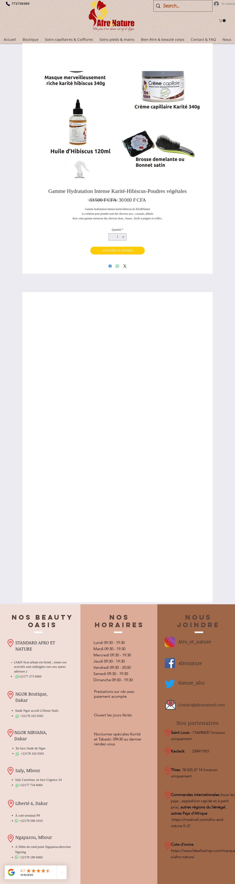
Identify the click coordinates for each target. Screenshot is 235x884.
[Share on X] (125, 266)
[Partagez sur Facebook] (110, 266)
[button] (222, 20)
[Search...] (183, 5)
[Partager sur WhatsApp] (117, 266)
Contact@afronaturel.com (201, 704)
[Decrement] (111, 236)
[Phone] (8, 4)
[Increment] (123, 236)
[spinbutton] (117, 236)
